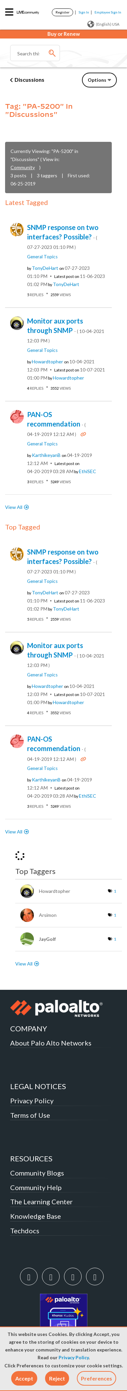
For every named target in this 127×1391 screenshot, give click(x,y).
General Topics (42, 256)
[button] (24, 1378)
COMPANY (28, 1028)
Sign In (84, 12)
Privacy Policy (74, 1357)
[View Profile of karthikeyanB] (46, 455)
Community (22, 167)
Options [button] (97, 80)
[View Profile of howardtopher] (47, 362)
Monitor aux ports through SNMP (65, 330)
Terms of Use (30, 1115)
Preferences (96, 1378)
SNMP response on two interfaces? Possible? (63, 236)
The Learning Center (41, 1201)
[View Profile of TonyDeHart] (45, 268)
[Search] (35, 53)
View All (13, 507)
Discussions (29, 79)
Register (62, 12)
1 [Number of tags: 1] (115, 891)
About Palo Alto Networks (50, 1043)
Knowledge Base (35, 1216)
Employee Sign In (107, 12)
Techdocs (24, 1231)
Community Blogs (37, 1173)
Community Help (36, 1187)
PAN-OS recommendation (56, 423)
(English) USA (103, 24)
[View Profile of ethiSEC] (87, 471)
